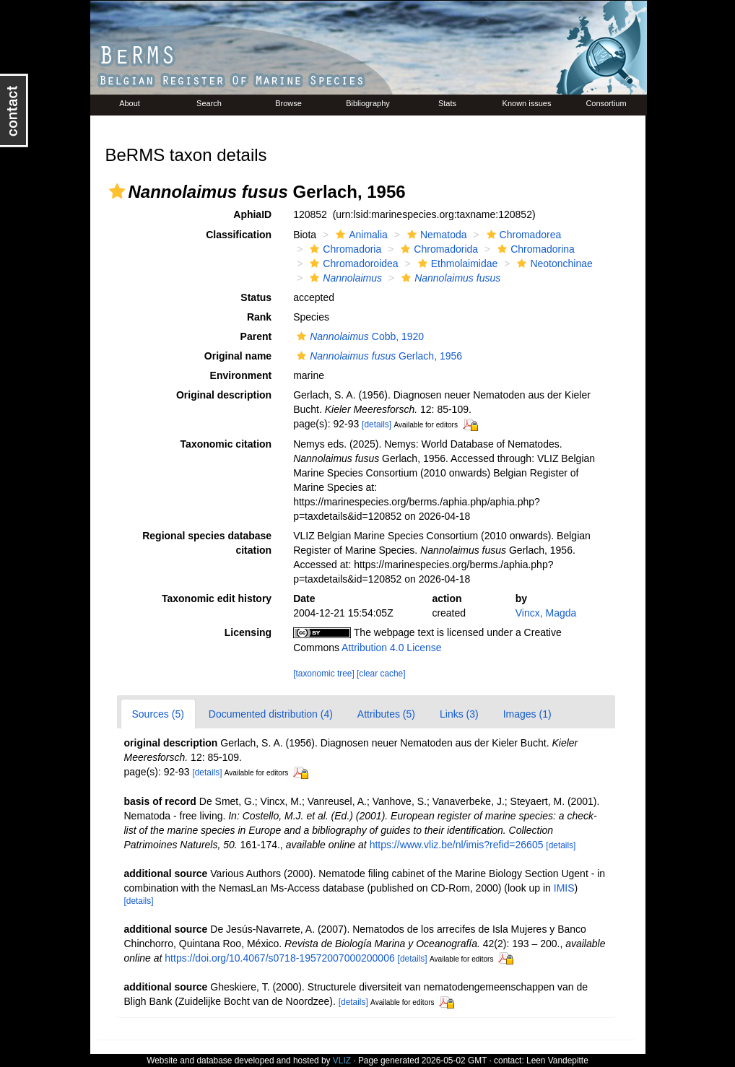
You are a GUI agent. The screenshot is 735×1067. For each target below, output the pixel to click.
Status (255, 297)
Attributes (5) (386, 714)
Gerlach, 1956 (377, 356)
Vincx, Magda (546, 613)
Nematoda (435, 234)
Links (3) (459, 714)
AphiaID (252, 214)
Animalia (360, 234)
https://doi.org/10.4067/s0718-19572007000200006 (279, 958)
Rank (259, 317)
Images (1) (527, 714)
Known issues (527, 103)
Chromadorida (437, 249)
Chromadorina (534, 249)
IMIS (564, 888)
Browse (288, 103)
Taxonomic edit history (216, 598)
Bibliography (368, 103)
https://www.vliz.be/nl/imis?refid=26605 (457, 844)
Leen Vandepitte (557, 1060)
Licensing (248, 632)
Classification (238, 234)
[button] (117, 191)
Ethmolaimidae (456, 263)
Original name (237, 356)
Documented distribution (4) (271, 714)
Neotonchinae (552, 263)
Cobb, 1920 (358, 336)
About (129, 103)
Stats (447, 103)
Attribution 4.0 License (392, 647)
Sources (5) (158, 714)
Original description (223, 395)
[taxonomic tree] (324, 673)
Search (209, 103)
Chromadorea (522, 234)
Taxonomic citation (226, 444)
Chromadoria (343, 249)
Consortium (606, 103)
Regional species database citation (206, 543)
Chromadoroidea (352, 263)
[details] (376, 424)
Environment (241, 375)
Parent (256, 336)
